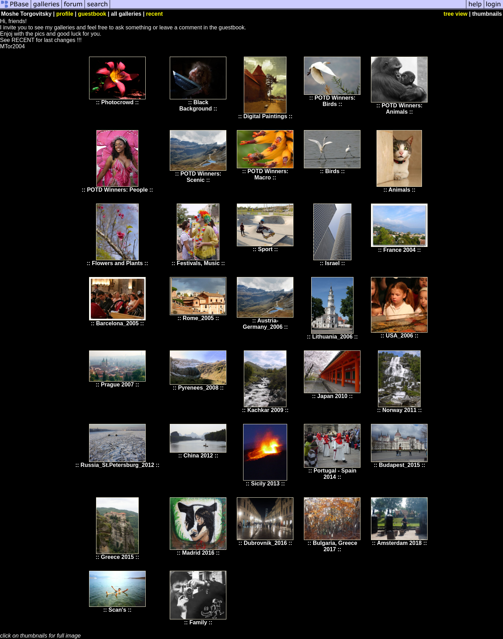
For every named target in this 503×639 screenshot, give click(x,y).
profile (64, 14)
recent (154, 14)
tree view (455, 14)
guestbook (92, 14)
